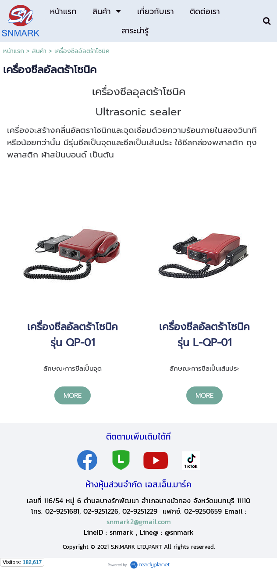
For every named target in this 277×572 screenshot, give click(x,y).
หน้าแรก (13, 51)
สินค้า (39, 51)
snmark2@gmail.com (139, 521)
